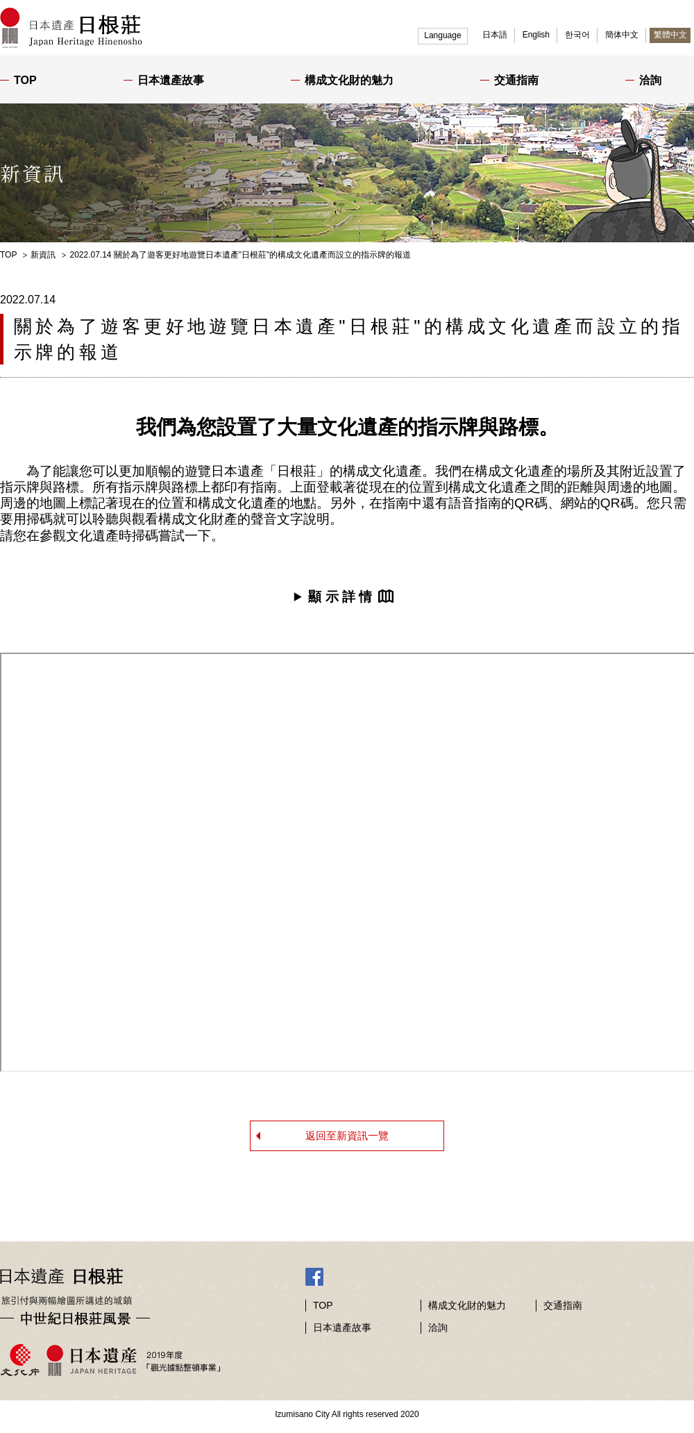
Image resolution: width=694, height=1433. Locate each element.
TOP (25, 80)
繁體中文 (670, 35)
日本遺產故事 (170, 80)
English (536, 35)
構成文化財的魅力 (349, 80)
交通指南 (516, 80)
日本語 (494, 35)
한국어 (577, 35)
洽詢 (650, 80)
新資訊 (43, 255)
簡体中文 (621, 35)
